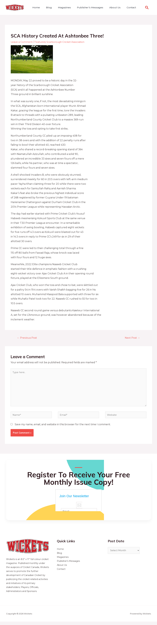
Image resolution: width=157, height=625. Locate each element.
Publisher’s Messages (86, 7)
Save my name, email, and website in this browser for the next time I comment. (63, 427)
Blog (47, 7)
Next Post (132, 338)
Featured (41, 41)
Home (35, 7)
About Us (109, 7)
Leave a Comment (22, 41)
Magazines (61, 7)
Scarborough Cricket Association (67, 41)
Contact (124, 7)
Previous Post (28, 338)
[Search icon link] (147, 7)
